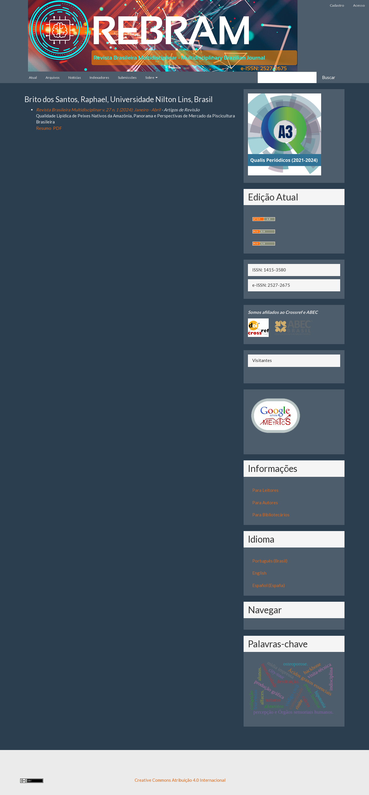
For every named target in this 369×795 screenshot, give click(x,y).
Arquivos (53, 77)
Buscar (328, 77)
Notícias (74, 77)
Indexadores (99, 77)
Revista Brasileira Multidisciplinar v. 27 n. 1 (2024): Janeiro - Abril (98, 109)
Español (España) (268, 585)
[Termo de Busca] (287, 77)
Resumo (43, 128)
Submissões (127, 77)
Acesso (359, 5)
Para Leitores (265, 490)
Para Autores (265, 502)
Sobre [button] (151, 77)
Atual (33, 77)
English (259, 572)
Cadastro (337, 5)
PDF (57, 128)
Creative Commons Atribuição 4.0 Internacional (180, 780)
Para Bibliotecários (270, 514)
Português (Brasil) (269, 560)
